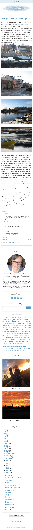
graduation (28, 331)
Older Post (29, 239)
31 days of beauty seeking (12, 317)
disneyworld (9, 327)
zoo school (22, 350)
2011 (5, 448)
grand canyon (6, 333)
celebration (5, 325)
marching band (27, 337)
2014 (5, 443)
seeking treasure (9, 507)
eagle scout (20, 327)
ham (17, 333)
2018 (5, 436)
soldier (15, 345)
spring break (20, 345)
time (25, 346)
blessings (11, 323)
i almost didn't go (9, 484)
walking (21, 348)
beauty (28, 321)
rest (18, 343)
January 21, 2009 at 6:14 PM (10, 227)
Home (16, 239)
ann (30, 319)
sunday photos (15, 346)
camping (29, 323)
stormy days (27, 345)
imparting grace (9, 335)
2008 (5, 509)
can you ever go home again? (12, 487)
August (8, 460)
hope (23, 333)
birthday (5, 323)
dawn (4, 327)
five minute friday (22, 329)
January (8, 472)
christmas (16, 325)
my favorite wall (9, 475)
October (8, 457)
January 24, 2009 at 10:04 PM (10, 234)
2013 (5, 445)
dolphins (15, 327)
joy (17, 335)
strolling (4, 346)
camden (21, 323)
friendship (14, 331)
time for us (8, 479)
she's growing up (9, 490)
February (8, 470)
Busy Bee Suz (7, 213)
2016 (5, 440)
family (12, 329)
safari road (22, 343)
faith (8, 329)
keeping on (22, 335)
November (8, 455)
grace (23, 331)
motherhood (7, 341)
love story (19, 337)
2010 (5, 450)
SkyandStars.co (21, 527)
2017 (5, 438)
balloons (4, 321)
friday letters (6, 331)
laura (4, 337)
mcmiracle (4, 339)
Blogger (19, 521)
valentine (10, 348)
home (20, 333)
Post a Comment (6, 237)
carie (6, 231)
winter (4, 350)
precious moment (9, 501)
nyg (27, 341)
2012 (5, 447)
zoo (18, 350)
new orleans (22, 341)
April (7, 467)
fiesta (16, 329)
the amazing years (16, 388)
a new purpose (9, 480)
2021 (5, 431)
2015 (5, 441)
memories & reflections (17, 339)
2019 (5, 435)
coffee (24, 325)
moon (29, 339)
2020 (5, 433)
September (8, 458)
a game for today (9, 492)
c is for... (7, 482)
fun (19, 331)
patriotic (15, 343)
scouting (28, 343)
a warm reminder (9, 504)
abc (17, 319)
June (7, 463)
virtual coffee (15, 348)
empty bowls (27, 327)
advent (21, 319)
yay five (7, 350)
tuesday (4, 348)
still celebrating (9, 502)
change (11, 325)
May (7, 465)
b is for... (7, 489)
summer (9, 346)
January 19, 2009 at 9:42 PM (10, 221)
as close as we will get (10, 485)
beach (9, 321)
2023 (5, 430)
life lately (13, 337)
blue (16, 323)
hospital (27, 333)
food (29, 329)
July (7, 462)
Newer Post (4, 239)
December (8, 453)
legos (8, 337)
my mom (16, 341)
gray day (7, 495)
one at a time (8, 494)
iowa (15, 335)
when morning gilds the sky (16, 420)
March (7, 468)
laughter (28, 335)
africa (26, 319)
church (21, 325)
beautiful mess (18, 321)
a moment (7, 497)
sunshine (21, 346)
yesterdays (13, 350)
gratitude (13, 333)
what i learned (27, 348)
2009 (5, 452)
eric (3, 329)
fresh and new (9, 506)
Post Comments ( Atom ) (14, 242)
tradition (29, 346)
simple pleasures (7, 345)
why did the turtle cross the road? (13, 477)
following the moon (10, 499)
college (29, 325)
